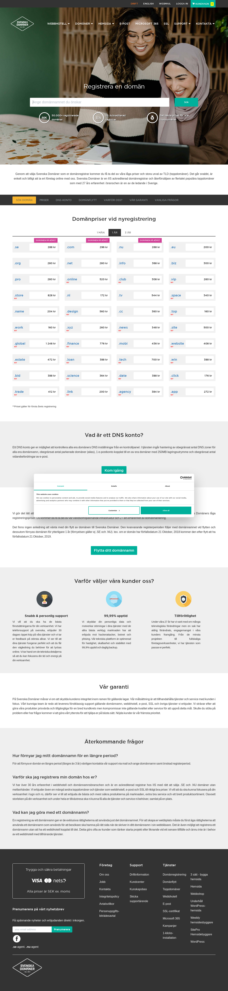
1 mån (101, 232)
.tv (120, 295)
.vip (173, 279)
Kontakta (105, 889)
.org (17, 263)
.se (16, 247)
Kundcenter (137, 881)
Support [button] (182, 23)
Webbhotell (170, 896)
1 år (114, 232)
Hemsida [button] (106, 23)
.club (122, 279)
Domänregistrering (174, 874)
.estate (19, 359)
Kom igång (114, 470)
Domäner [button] (84, 23)
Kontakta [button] (205, 23)
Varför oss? (113, 200)
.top (174, 311)
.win (174, 359)
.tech (122, 359)
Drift (134, 3)
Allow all (166, 510)
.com (70, 247)
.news (123, 327)
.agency (124, 392)
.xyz (69, 327)
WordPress (197, 941)
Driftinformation (139, 874)
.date (122, 376)
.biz (173, 263)
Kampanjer (170, 925)
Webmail (165, 3)
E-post (125, 23)
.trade (19, 392)
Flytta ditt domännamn (114, 550)
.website (177, 343)
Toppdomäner (171, 889)
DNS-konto (64, 200)
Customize (114, 510)
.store (18, 295)
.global (19, 343)
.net (69, 263)
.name (19, 311)
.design (72, 311)
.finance (72, 343)
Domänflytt (88, 200)
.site (174, 327)
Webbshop (197, 893)
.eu (173, 247)
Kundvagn (203, 3)
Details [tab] (114, 486)
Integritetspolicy (109, 896)
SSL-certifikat (171, 911)
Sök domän (24, 200)
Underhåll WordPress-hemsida (197, 906)
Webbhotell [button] (58, 23)
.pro (17, 279)
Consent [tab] (60, 486)
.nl (68, 295)
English (148, 3)
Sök (186, 102)
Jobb (102, 881)
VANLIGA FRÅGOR (166, 200)
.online (71, 279)
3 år (128, 232)
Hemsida (196, 886)
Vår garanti (138, 200)
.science (72, 376)
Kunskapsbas (138, 889)
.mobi (123, 343)
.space (176, 295)
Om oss (104, 874)
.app (174, 392)
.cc (120, 311)
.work (18, 327)
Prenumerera (62, 929)
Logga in (182, 3)
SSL (166, 23)
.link (69, 392)
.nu (120, 247)
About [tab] (167, 486)
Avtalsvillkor (106, 903)
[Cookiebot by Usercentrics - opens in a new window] (176, 478)
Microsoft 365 (146, 23)
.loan (70, 359)
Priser (44, 200)
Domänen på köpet (46, 240)
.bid (17, 376)
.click (175, 376)
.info (122, 263)
